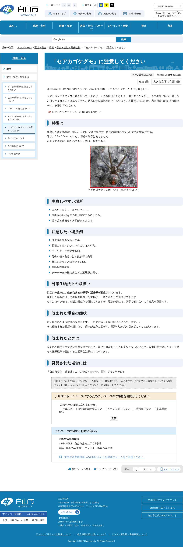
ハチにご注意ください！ (19, 108)
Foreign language (165, 6)
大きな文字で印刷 (164, 81)
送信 (113, 418)
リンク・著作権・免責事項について (129, 534)
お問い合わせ (66, 512)
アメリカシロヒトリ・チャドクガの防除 (20, 118)
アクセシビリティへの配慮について (53, 534)
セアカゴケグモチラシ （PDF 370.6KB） (76, 112)
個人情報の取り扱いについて (91, 534)
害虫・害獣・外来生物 (68, 47)
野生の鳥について (16, 146)
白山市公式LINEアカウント (162, 515)
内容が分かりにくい (90, 408)
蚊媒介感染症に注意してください (20, 99)
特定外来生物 (14, 154)
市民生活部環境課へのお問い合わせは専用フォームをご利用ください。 (105, 457)
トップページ (24, 47)
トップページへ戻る (107, 468)
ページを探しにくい (118, 408)
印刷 (141, 81)
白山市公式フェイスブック (162, 500)
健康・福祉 (65, 25)
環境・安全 (39, 25)
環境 (51, 47)
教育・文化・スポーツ (91, 27)
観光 (143, 25)
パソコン (147, 469)
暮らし (13, 25)
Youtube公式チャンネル (162, 507)
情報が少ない (143, 408)
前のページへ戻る (81, 468)
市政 (169, 25)
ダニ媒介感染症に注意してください (20, 88)
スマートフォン (171, 469)
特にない (68, 408)
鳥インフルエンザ (16, 138)
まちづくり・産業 (117, 25)
